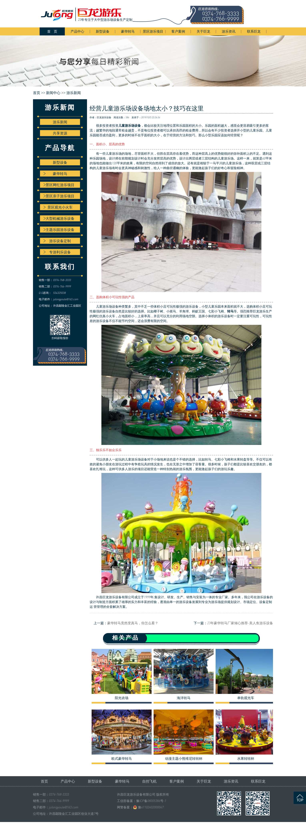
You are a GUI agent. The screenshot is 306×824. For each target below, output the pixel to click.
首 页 (52, 31)
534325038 (59, 292)
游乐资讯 (228, 31)
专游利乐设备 (57, 252)
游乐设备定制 (57, 241)
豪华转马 (128, 31)
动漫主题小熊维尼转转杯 (183, 759)
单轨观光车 (245, 698)
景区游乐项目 (153, 31)
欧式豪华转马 (121, 759)
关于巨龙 (203, 31)
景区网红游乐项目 (58, 185)
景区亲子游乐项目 (58, 196)
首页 (44, 781)
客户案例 (178, 31)
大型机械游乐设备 (58, 218)
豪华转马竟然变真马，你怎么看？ (132, 623)
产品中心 (77, 31)
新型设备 (102, 31)
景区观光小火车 (58, 207)
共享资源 (60, 133)
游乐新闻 (73, 93)
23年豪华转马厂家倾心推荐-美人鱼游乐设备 (240, 623)
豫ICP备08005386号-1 (151, 801)
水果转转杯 (245, 759)
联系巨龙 (254, 31)
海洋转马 (183, 698)
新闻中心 (53, 93)
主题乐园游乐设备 (58, 229)
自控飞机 (149, 781)
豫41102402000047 (151, 807)
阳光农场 (121, 698)
